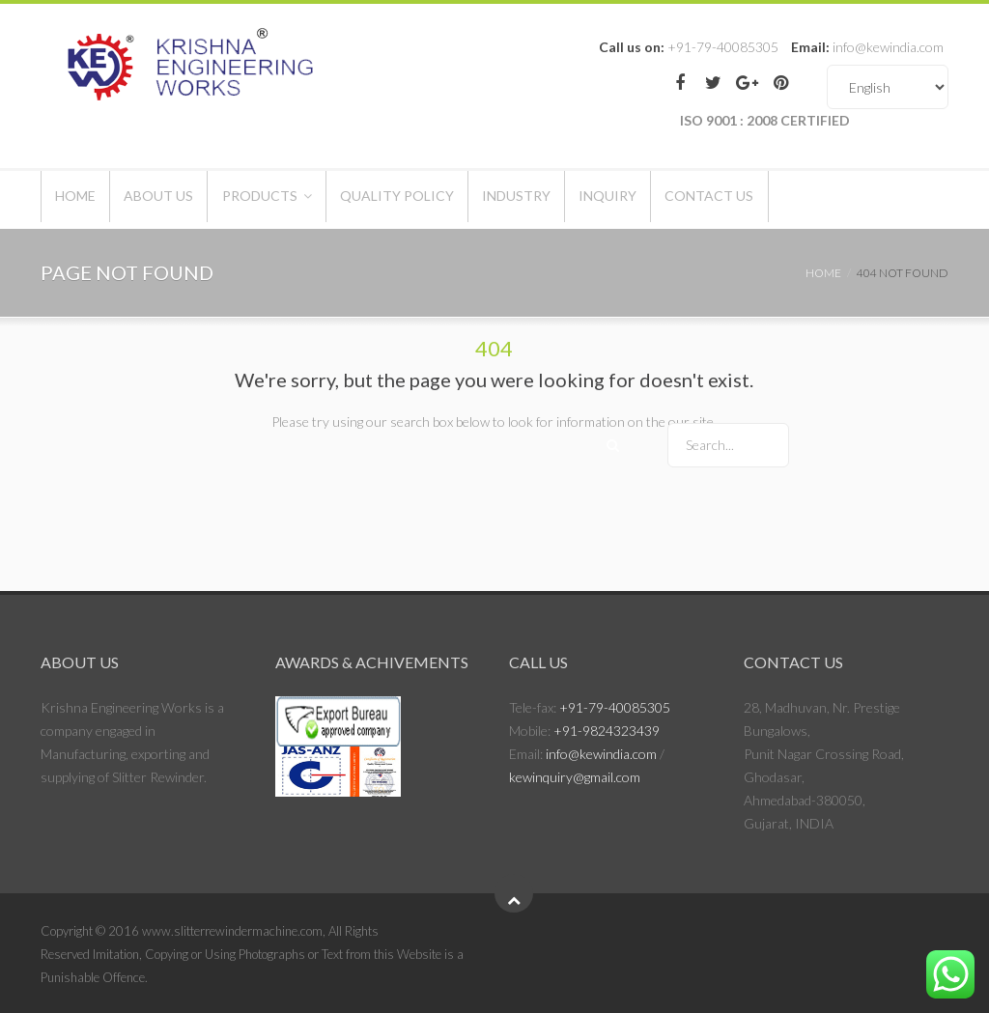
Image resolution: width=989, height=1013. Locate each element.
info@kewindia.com (601, 754)
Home (84, 199)
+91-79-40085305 (614, 707)
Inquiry (702, 199)
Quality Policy (457, 199)
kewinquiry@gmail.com (574, 777)
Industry (593, 199)
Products (302, 199)
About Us (184, 199)
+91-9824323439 (606, 730)
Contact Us (821, 199)
